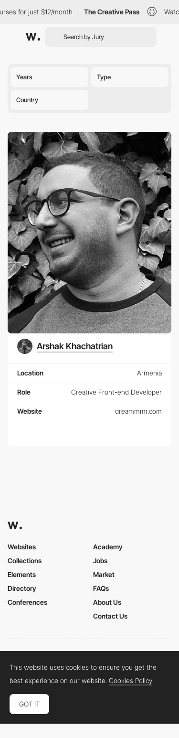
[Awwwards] (33, 37)
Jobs (100, 560)
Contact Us (110, 616)
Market (104, 574)
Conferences (27, 602)
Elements (22, 574)
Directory (22, 588)
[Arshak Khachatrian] (65, 346)
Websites (22, 547)
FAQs (101, 588)
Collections (25, 560)
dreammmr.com (138, 411)
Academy (108, 547)
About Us (107, 602)
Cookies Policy (130, 680)
